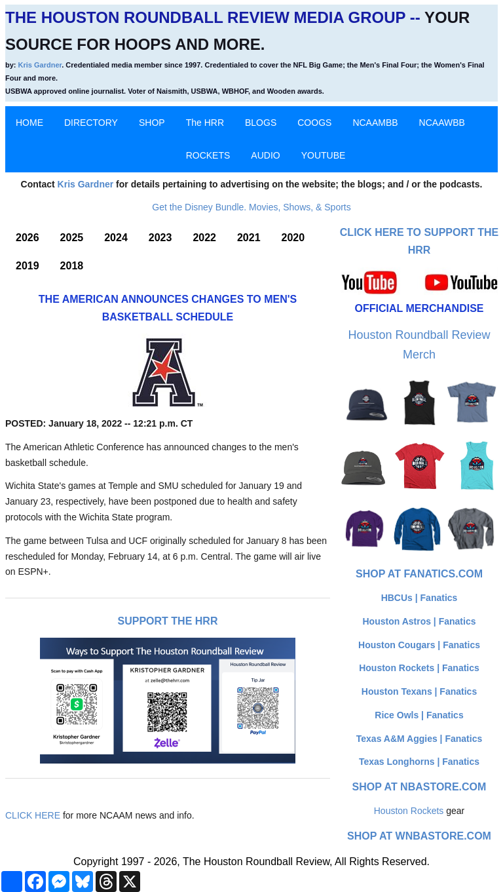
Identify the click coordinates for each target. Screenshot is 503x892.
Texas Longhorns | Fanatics (419, 761)
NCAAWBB (442, 122)
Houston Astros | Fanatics (419, 621)
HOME (29, 122)
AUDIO (265, 155)
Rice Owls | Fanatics (419, 715)
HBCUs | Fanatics (419, 597)
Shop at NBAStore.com (419, 786)
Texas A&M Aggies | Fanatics (419, 738)
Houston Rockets (409, 810)
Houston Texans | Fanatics (419, 691)
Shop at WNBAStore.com (419, 836)
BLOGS (260, 122)
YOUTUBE (323, 155)
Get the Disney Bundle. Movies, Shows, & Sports (251, 207)
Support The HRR (168, 621)
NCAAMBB (375, 122)
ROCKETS (208, 155)
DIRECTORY (91, 122)
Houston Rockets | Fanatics (419, 668)
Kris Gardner (40, 65)
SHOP (152, 122)
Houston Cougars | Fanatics (419, 645)
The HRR (205, 122)
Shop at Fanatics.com (419, 573)
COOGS (314, 122)
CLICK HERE (32, 815)
